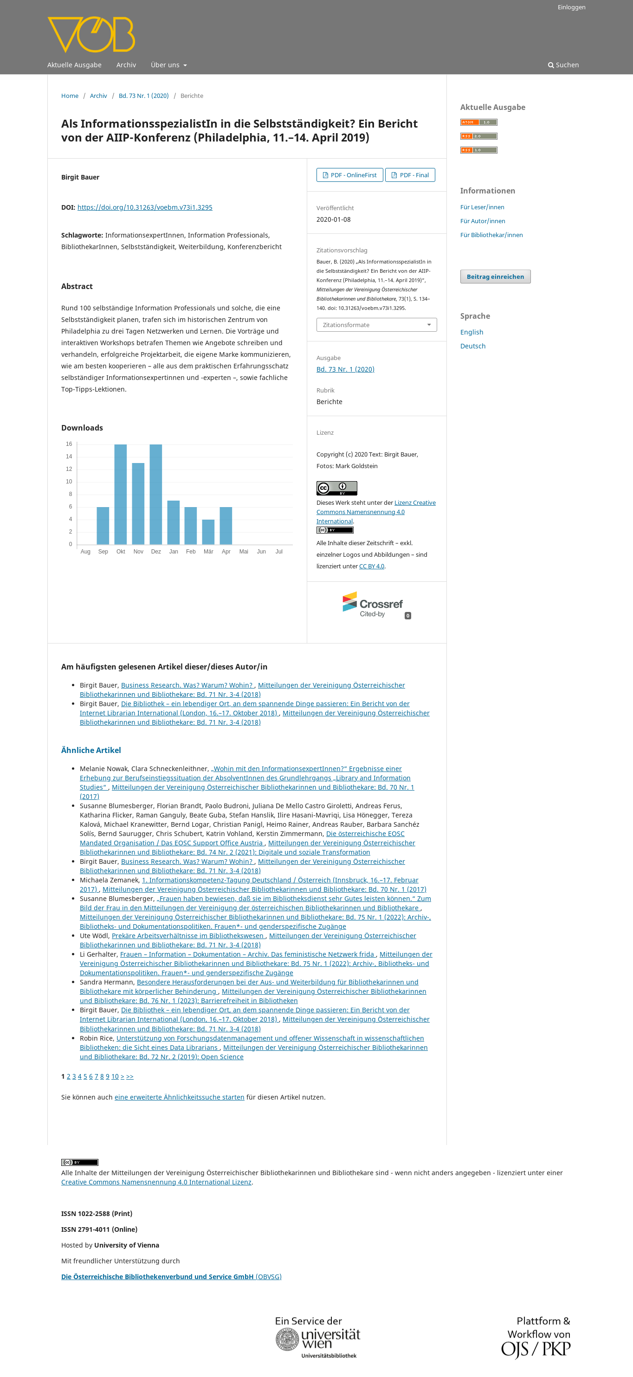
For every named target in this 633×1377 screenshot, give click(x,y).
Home (69, 95)
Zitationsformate (346, 325)
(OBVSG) (171, 1276)
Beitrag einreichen (495, 276)
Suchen (563, 64)
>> (130, 1076)
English (472, 332)
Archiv (126, 64)
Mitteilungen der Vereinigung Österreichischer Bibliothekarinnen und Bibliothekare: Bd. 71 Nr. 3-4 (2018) (242, 690)
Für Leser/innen (482, 207)
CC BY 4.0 (371, 566)
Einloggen (572, 7)
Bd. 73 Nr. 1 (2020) (144, 95)
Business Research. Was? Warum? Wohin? (187, 685)
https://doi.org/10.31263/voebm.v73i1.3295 (145, 207)
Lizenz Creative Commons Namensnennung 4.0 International (376, 511)
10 (115, 1076)
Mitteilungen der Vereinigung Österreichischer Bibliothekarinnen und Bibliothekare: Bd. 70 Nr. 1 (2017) (264, 889)
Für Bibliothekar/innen (491, 235)
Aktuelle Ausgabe (74, 64)
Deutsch (473, 345)
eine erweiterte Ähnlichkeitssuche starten (180, 1097)
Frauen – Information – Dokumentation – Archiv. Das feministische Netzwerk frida (248, 954)
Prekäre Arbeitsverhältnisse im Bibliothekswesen (188, 935)
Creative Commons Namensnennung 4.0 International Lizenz (156, 1182)
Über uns (166, 64)
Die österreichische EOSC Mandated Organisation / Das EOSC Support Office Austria (242, 838)
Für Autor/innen (482, 221)
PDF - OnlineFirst (353, 175)
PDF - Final (414, 175)
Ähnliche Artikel (91, 750)
